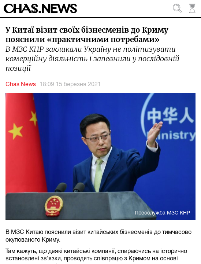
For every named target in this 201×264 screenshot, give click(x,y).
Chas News (20, 84)
